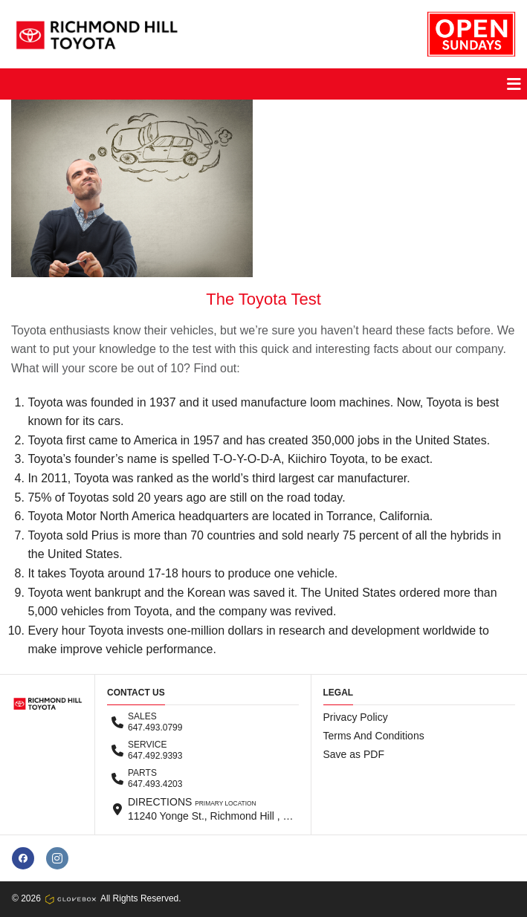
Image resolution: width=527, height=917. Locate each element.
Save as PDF (353, 754)
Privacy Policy (355, 717)
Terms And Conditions (373, 736)
